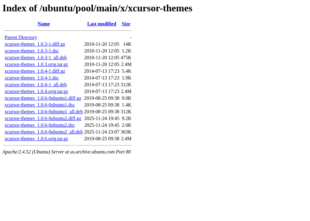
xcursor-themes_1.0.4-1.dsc (32, 77)
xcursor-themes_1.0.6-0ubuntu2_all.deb (44, 131)
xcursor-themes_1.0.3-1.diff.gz (35, 44)
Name (44, 23)
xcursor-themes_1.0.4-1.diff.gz (35, 71)
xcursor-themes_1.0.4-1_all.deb (36, 84)
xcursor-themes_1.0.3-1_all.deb (36, 57)
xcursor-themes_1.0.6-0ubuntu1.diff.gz (43, 98)
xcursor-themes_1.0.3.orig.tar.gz (36, 64)
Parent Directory (21, 37)
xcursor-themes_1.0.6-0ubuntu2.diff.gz (43, 118)
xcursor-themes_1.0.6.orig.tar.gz (36, 138)
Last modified (101, 23)
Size (126, 23)
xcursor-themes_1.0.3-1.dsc (32, 50)
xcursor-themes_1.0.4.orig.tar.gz (36, 91)
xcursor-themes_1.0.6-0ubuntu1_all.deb (44, 111)
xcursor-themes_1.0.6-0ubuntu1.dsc (40, 104)
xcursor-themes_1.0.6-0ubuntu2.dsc (40, 125)
